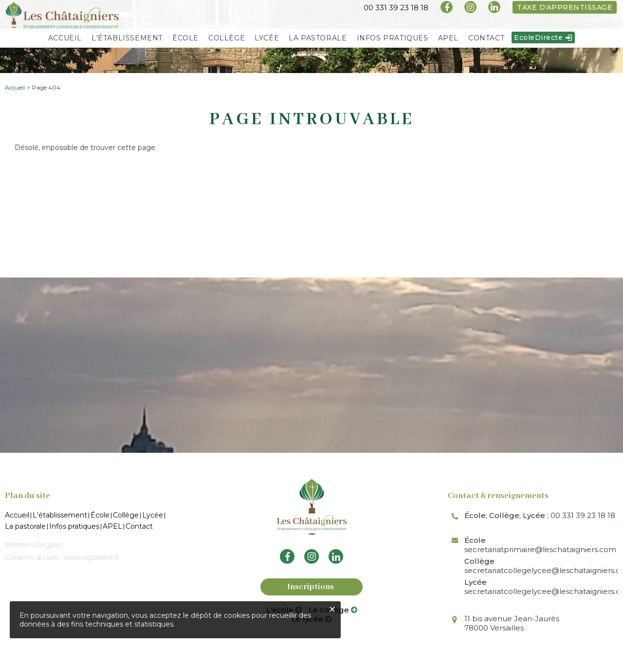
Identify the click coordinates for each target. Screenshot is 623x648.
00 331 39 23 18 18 (539, 515)
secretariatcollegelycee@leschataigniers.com (541, 565)
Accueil (15, 87)
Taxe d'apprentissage (564, 7)
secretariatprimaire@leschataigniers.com (540, 545)
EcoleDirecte (538, 40)
